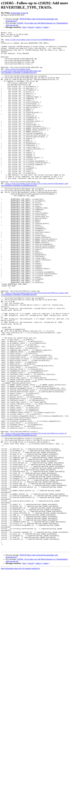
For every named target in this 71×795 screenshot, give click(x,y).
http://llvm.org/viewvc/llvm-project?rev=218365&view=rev (30, 41)
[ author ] (46, 27)
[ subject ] (38, 27)
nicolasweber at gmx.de (19, 13)
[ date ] (24, 27)
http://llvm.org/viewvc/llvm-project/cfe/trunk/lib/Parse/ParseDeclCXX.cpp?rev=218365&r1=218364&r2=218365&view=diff (21, 79)
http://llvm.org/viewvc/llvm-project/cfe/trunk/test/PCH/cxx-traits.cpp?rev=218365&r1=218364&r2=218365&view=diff (34, 346)
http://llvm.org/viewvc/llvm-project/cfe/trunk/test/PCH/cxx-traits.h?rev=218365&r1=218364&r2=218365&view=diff (34, 515)
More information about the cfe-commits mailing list (20, 672)
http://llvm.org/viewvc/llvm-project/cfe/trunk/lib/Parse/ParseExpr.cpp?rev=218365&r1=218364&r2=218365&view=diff (34, 215)
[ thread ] (30, 27)
